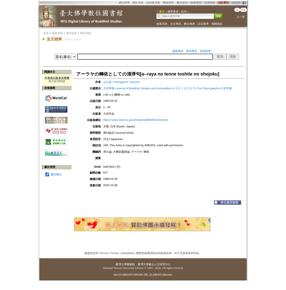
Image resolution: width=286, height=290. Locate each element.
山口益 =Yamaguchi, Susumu (121, 82)
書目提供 (182, 2)
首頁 (46, 33)
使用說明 (205, 51)
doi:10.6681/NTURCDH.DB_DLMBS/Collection (143, 274)
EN (244, 9)
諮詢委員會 (153, 2)
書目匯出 (56, 174)
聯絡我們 (168, 2)
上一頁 (240, 16)
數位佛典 (189, 23)
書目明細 (85, 33)
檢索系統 (161, 23)
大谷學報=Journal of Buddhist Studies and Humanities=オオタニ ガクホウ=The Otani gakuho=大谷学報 (167, 88)
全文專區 (175, 23)
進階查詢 (177, 51)
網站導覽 (124, 2)
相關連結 (216, 23)
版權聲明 (195, 2)
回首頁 (236, 2)
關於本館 (138, 2)
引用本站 (209, 2)
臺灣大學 (121, 264)
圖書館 (131, 264)
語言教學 (203, 23)
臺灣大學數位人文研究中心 (154, 264)
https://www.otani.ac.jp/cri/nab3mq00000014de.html (135, 119)
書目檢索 (71, 33)
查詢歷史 (191, 51)
